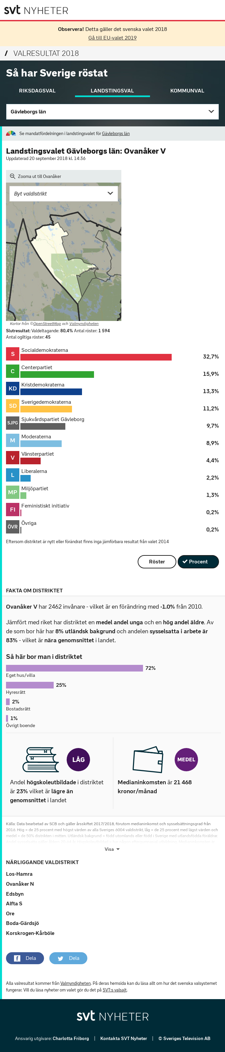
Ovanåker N (20, 884)
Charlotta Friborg (71, 1038)
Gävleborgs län (28, 111)
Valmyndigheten (84, 323)
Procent (198, 561)
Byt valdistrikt (30, 194)
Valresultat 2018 (42, 53)
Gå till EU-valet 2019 (112, 38)
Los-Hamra (19, 874)
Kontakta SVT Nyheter (124, 1038)
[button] (25, 958)
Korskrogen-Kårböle (30, 933)
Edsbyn (15, 894)
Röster (157, 561)
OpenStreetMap (47, 323)
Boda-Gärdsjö (22, 923)
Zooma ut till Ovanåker (35, 176)
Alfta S (14, 903)
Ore (10, 913)
